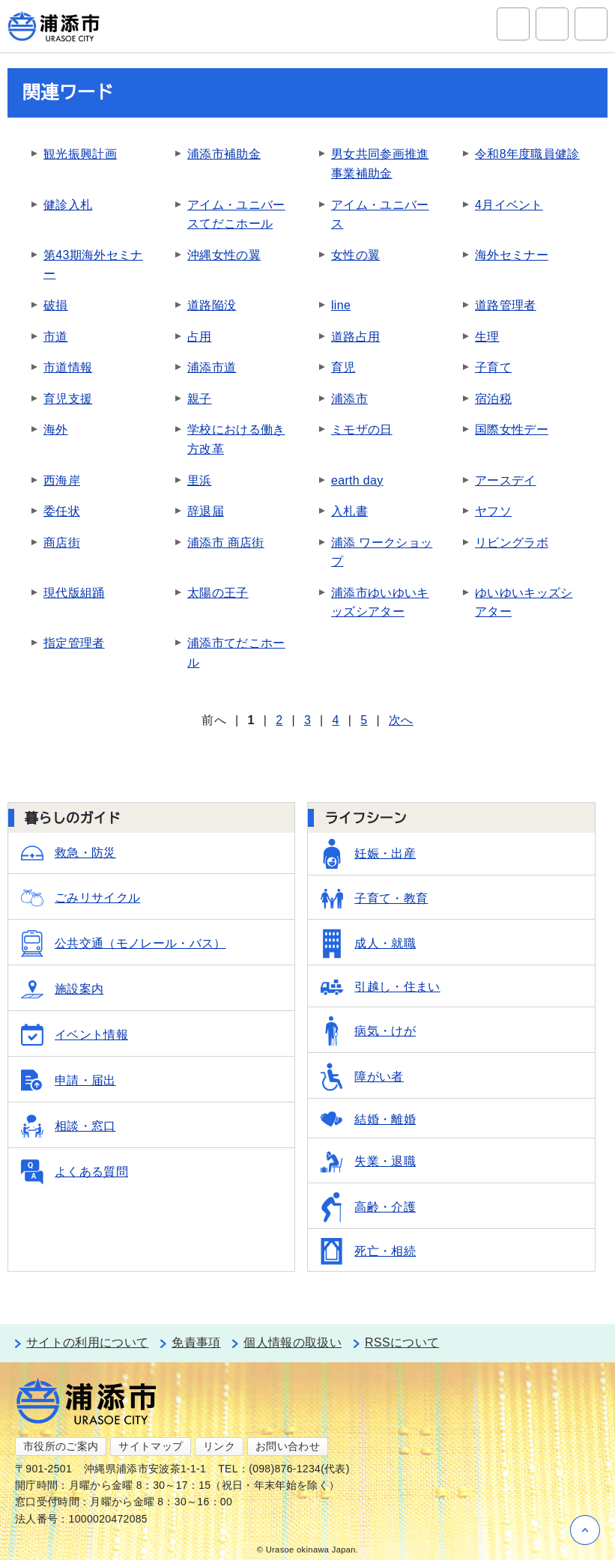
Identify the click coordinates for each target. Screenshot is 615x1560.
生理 (487, 336)
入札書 (349, 511)
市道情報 (67, 367)
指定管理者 (74, 643)
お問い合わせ (287, 1446)
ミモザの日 (362, 429)
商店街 (61, 542)
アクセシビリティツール (552, 23)
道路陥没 (211, 305)
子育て (493, 367)
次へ (401, 720)
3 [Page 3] (307, 720)
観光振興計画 (80, 154)
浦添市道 (211, 367)
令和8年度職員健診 (527, 154)
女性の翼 (355, 255)
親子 (199, 398)
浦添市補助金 (224, 154)
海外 (55, 429)
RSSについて (402, 1342)
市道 (55, 336)
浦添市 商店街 (225, 542)
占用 (199, 336)
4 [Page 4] (336, 720)
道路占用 (355, 336)
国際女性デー (511, 429)
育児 (343, 367)
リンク (219, 1446)
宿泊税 (493, 398)
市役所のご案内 (60, 1446)
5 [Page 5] (363, 720)
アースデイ (505, 480)
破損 (55, 305)
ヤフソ (493, 511)
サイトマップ (150, 1446)
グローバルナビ (591, 23)
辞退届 (205, 511)
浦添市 (349, 398)
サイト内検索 (513, 23)
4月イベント (509, 204)
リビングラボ (511, 542)
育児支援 (67, 398)
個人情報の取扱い (292, 1342)
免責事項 (196, 1342)
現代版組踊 (74, 592)
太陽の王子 (218, 592)
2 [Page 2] (279, 720)
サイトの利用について (87, 1342)
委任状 (61, 511)
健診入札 (67, 204)
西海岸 (61, 480)
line (341, 305)
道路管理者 (505, 305)
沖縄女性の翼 (224, 255)
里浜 (199, 480)
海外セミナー (511, 255)
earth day (357, 480)
